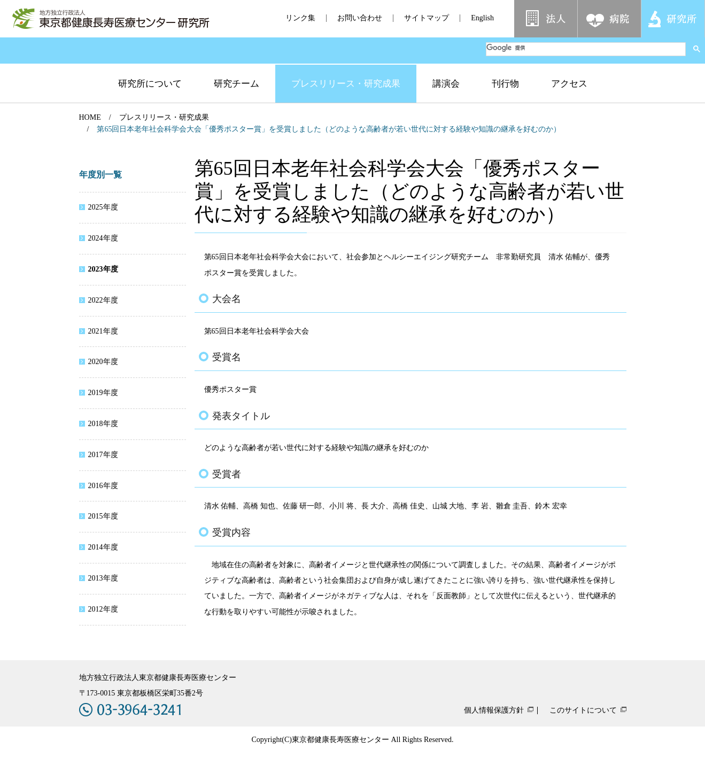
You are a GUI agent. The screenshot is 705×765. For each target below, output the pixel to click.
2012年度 (103, 609)
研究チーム (236, 84)
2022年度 (103, 300)
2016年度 (103, 486)
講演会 (446, 84)
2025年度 (103, 207)
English (482, 18)
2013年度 (103, 578)
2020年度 (103, 362)
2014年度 (103, 547)
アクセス (569, 84)
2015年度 (103, 516)
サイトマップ (426, 18)
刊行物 (505, 84)
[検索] (585, 47)
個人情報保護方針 (494, 710)
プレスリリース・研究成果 (345, 84)
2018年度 (103, 424)
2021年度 (103, 331)
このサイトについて (583, 710)
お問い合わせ (359, 18)
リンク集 (300, 18)
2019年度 (103, 393)
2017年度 (103, 455)
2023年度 (103, 269)
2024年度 (103, 238)
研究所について (150, 84)
